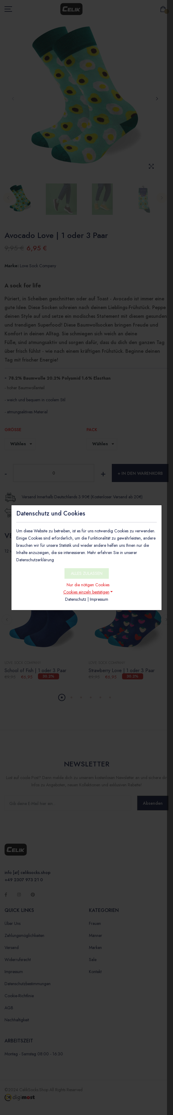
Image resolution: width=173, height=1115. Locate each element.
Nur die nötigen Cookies (88, 585)
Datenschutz (75, 599)
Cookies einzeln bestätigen (86, 592)
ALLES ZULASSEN (86, 573)
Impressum (99, 599)
